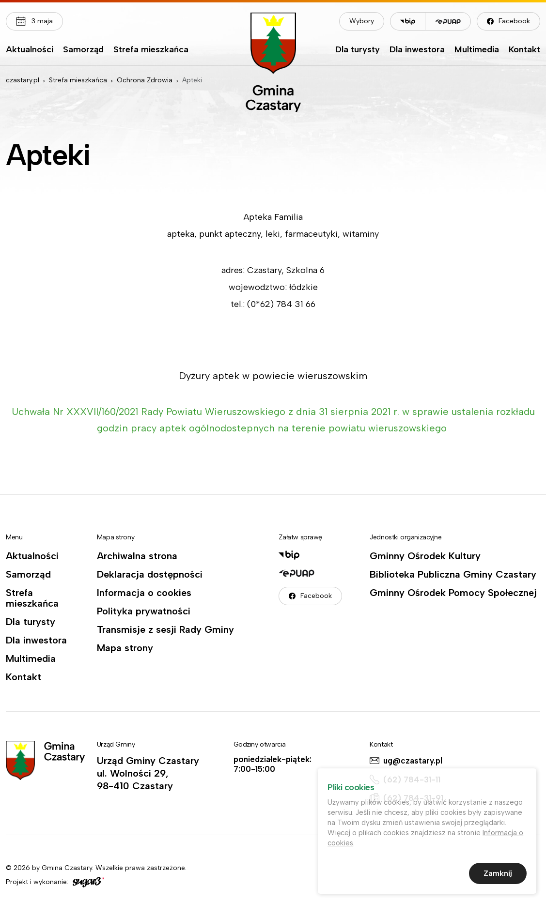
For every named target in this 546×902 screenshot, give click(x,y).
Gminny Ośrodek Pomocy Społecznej (453, 592)
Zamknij (498, 875)
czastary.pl (22, 80)
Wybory (361, 21)
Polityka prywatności (143, 611)
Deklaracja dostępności (150, 574)
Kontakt (524, 50)
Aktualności (29, 50)
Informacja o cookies (144, 592)
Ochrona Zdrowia (144, 80)
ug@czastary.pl (412, 760)
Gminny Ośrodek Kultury (425, 555)
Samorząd (83, 50)
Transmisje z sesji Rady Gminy (165, 629)
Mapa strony (125, 647)
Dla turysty (357, 50)
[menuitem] (29, 52)
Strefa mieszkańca (150, 50)
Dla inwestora (417, 50)
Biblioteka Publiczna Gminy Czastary (453, 574)
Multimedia (476, 50)
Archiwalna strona (137, 555)
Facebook (514, 21)
